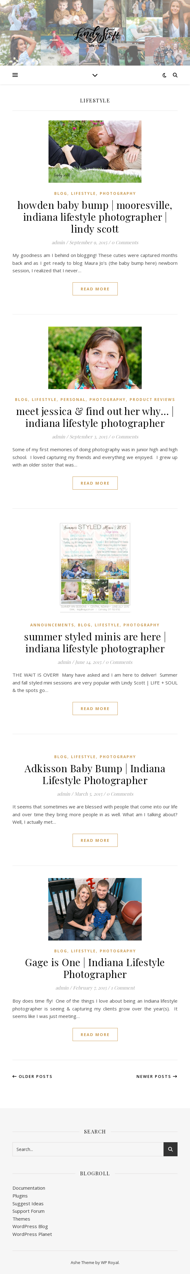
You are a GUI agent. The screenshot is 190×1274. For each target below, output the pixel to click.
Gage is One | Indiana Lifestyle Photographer (95, 967)
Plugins (20, 1196)
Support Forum (28, 1211)
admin (58, 242)
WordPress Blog (30, 1226)
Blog (60, 193)
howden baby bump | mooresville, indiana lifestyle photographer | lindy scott (95, 216)
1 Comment (123, 988)
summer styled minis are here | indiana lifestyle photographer (95, 642)
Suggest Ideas (28, 1203)
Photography (118, 193)
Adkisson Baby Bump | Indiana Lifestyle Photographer (95, 774)
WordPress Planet (32, 1234)
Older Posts (32, 1076)
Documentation (28, 1188)
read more (95, 289)
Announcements (52, 625)
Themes (21, 1219)
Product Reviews (152, 399)
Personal (73, 399)
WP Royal (110, 1262)
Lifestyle (83, 193)
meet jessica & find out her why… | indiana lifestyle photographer (95, 416)
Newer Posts (157, 1076)
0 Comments (125, 242)
